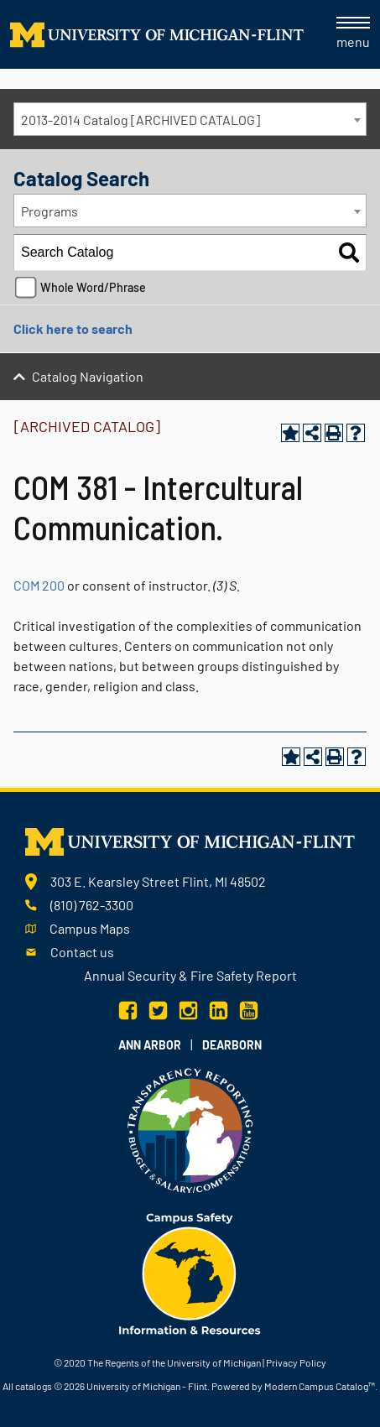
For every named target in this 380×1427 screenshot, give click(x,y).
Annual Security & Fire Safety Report (190, 975)
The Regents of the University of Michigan (174, 1362)
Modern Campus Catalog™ (319, 1386)
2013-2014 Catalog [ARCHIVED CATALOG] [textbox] (140, 120)
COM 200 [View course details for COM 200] (39, 585)
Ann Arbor (149, 1045)
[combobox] (190, 119)
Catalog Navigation (87, 376)
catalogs (33, 1386)
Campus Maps (89, 928)
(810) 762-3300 (91, 905)
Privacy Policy (296, 1362)
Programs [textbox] (49, 211)
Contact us (82, 952)
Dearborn (232, 1045)
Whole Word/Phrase (93, 287)
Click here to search (73, 328)
